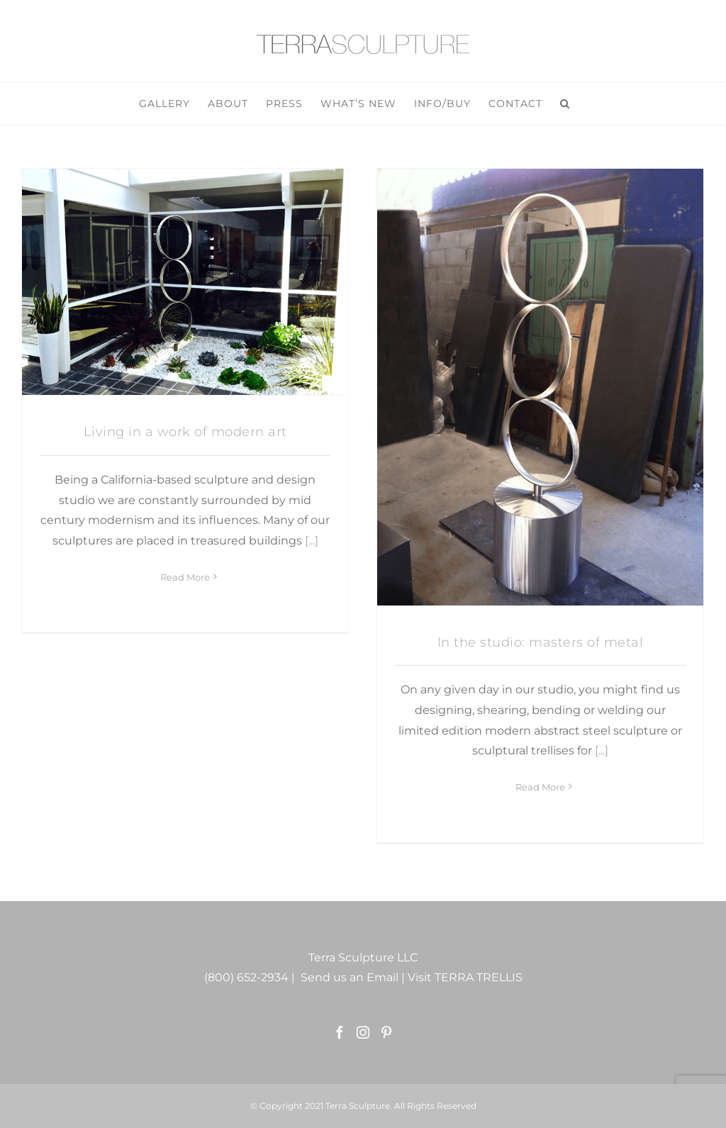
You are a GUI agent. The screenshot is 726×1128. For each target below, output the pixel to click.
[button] (565, 103)
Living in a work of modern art (185, 432)
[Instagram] (363, 1032)
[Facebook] (339, 1032)
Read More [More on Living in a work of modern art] (185, 787)
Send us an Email (349, 977)
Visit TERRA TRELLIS (465, 977)
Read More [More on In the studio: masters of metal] (540, 787)
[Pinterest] (386, 1032)
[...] (311, 540)
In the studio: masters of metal (540, 642)
